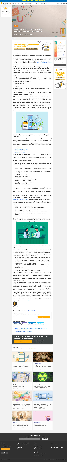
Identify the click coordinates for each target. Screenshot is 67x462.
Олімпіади (36, 452)
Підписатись (43, 317)
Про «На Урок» (3, 444)
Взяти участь (22, 341)
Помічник (22, 3)
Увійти (5, 14)
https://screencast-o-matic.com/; (21, 149)
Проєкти (35, 449)
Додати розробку (60, 64)
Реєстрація (65, 3)
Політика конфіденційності (61, 459)
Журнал (10, 3)
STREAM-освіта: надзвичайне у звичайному (23, 331)
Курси (18, 448)
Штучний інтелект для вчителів (40, 453)
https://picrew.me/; (18, 148)
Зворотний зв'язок (5, 448)
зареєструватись (32, 348)
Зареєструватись (5, 11)
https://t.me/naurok (31, 310)
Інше (45, 3)
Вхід (61, 3)
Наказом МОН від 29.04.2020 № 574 (21, 199)
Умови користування (53, 459)
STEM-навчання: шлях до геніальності (22, 329)
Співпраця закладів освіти (6, 446)
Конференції (19, 447)
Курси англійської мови (38, 455)
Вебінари (19, 446)
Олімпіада (42, 3)
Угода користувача (46, 459)
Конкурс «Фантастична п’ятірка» (57, 447)
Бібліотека (14, 3)
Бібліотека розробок (38, 446)
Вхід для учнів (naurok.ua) (55, 444)
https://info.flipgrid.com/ (20, 152)
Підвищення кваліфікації (30, 3)
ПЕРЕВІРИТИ (44, 438)
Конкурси (37, 3)
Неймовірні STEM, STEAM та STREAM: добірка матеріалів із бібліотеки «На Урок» (31, 328)
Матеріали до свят (54, 446)
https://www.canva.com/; (20, 150)
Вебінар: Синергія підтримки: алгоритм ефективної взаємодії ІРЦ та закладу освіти (31, 337)
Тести (18, 3)
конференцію (29, 300)
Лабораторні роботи (38, 448)
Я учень (58, 3)
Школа (16, 25)
